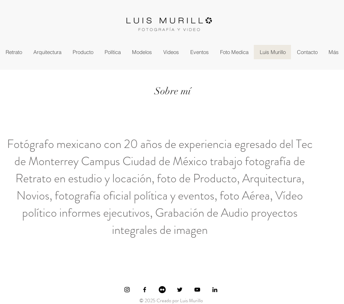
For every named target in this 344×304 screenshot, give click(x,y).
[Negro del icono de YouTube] (197, 289)
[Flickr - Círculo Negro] (162, 289)
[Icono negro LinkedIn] (214, 289)
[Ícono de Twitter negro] (179, 289)
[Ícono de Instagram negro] (127, 289)
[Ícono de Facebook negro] (144, 289)
